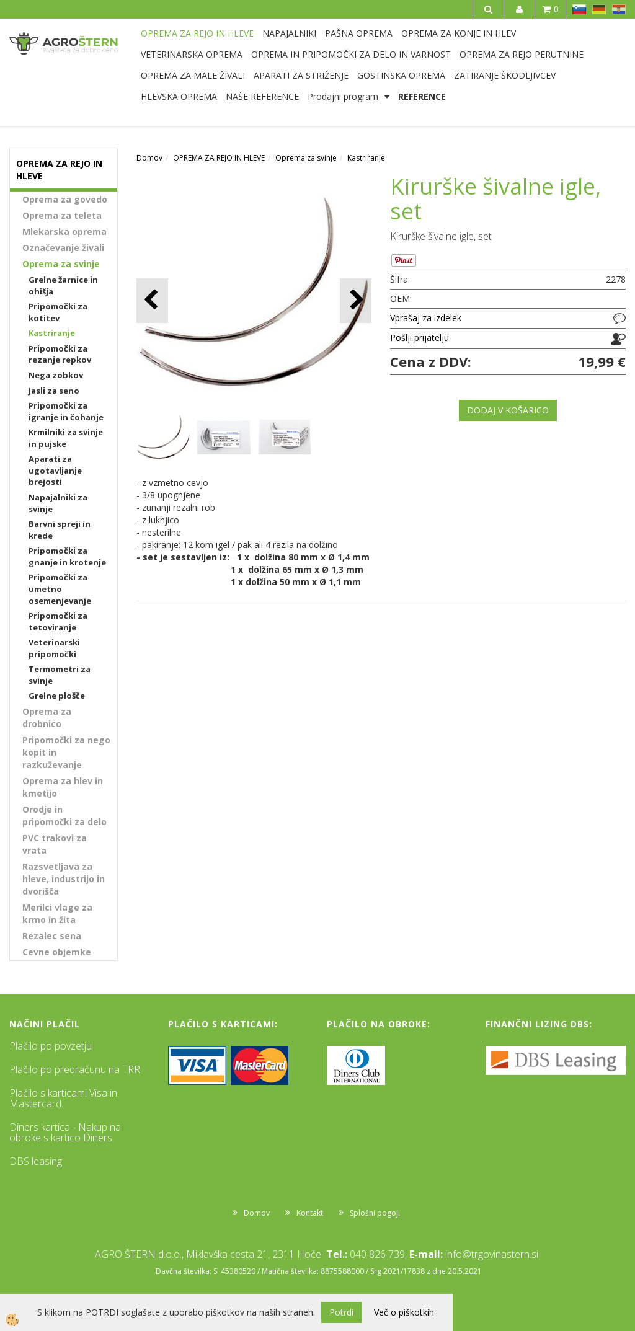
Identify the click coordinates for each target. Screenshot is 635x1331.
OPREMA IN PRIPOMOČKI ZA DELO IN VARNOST (351, 54)
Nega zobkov (56, 375)
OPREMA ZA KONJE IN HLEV (458, 33)
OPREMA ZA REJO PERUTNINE (522, 54)
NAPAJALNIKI (289, 33)
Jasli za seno (54, 390)
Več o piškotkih (404, 1312)
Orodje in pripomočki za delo (64, 815)
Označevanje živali (63, 248)
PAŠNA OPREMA (359, 33)
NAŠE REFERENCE (262, 96)
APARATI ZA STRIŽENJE (301, 75)
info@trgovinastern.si (491, 1254)
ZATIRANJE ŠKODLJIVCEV (505, 75)
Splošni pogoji (375, 1213)
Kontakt (309, 1213)
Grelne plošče (57, 695)
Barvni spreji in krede (60, 529)
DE (599, 9)
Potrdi (341, 1312)
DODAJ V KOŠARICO (508, 410)
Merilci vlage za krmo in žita (57, 913)
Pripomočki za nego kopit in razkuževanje (66, 752)
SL (579, 9)
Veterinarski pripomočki (54, 648)
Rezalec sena (51, 936)
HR (619, 9)
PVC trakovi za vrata (54, 844)
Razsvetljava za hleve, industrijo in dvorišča (63, 878)
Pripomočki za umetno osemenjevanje (60, 589)
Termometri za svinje (60, 674)
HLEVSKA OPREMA (179, 96)
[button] (355, 300)
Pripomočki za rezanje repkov (60, 354)
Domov (149, 158)
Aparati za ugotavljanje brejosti (55, 470)
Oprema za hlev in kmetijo (62, 787)
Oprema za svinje (61, 264)
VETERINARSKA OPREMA (191, 54)
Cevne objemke (56, 952)
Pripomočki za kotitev (58, 312)
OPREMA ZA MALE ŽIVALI (193, 75)
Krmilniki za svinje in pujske (66, 438)
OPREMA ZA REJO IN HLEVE (197, 33)
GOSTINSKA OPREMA (401, 75)
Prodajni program (343, 96)
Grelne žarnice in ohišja (63, 285)
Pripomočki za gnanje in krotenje (67, 556)
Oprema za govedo (64, 199)
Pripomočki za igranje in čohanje (66, 411)
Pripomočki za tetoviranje (58, 621)
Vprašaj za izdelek (425, 318)
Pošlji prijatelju (419, 337)
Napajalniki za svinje (58, 503)
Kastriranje (52, 332)
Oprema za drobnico (46, 717)
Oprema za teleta (62, 215)
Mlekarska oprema (64, 231)
